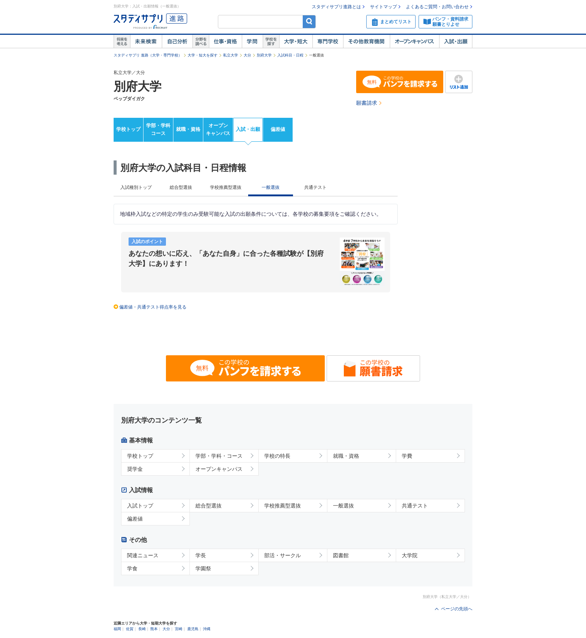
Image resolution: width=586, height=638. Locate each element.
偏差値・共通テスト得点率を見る (152, 307)
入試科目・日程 (290, 55)
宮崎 (178, 629)
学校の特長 (277, 456)
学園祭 (203, 568)
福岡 (117, 629)
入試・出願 (455, 41)
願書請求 (366, 103)
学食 (132, 568)
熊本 (154, 629)
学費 (407, 456)
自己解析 (177, 41)
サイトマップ (383, 6)
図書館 (341, 555)
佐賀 (129, 629)
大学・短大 (295, 41)
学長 (200, 555)
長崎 (142, 629)
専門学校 (327, 41)
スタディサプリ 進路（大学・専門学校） (148, 55)
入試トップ (140, 506)
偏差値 (278, 129)
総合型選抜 (181, 187)
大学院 (409, 555)
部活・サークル (282, 555)
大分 (247, 55)
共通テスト (315, 187)
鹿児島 (192, 629)
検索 (309, 21)
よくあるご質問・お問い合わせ (437, 6)
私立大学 (230, 55)
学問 (252, 41)
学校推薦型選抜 (225, 187)
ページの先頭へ (456, 608)
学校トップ (128, 129)
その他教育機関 (366, 41)
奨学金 (135, 469)
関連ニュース (142, 555)
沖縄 (206, 629)
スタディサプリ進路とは (336, 6)
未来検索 (146, 41)
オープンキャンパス (414, 41)
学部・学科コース (158, 129)
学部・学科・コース (219, 456)
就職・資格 (188, 129)
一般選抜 (343, 506)
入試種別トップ (136, 187)
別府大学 (264, 55)
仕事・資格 (225, 41)
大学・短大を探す (203, 55)
